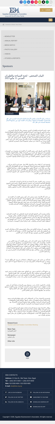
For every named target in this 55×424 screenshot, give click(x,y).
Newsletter (9, 36)
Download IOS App (37, 406)
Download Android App (39, 401)
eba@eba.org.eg (16, 386)
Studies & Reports (12, 58)
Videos (7, 54)
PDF (27, 355)
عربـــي (49, 5)
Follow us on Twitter (13, 397)
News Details (19, 24)
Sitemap (33, 5)
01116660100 (47, 2)
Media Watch (9, 45)
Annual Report (10, 41)
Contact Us (41, 5)
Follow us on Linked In (14, 401)
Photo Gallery (10, 49)
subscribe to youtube (38, 397)
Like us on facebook (13, 392)
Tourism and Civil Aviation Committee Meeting (23, 325)
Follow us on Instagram (39, 392)
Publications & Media (10, 24)
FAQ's (26, 5)
